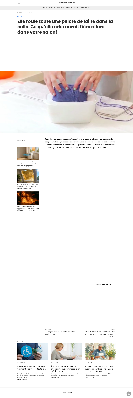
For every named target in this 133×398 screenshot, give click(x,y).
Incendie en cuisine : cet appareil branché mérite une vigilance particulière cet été (28, 209)
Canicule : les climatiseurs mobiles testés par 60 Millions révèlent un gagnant (28, 164)
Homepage (20, 12)
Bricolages (60, 7)
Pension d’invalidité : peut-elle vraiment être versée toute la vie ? (32, 369)
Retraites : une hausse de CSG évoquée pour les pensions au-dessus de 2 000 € (99, 369)
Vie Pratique (85, 7)
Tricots (76, 7)
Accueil (44, 7)
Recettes (69, 7)
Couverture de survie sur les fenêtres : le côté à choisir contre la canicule (27, 186)
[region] (66, 51)
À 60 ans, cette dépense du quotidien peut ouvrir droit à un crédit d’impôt (65, 369)
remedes (52, 7)
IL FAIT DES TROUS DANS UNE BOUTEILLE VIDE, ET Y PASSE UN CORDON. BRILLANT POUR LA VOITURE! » (99, 334)
